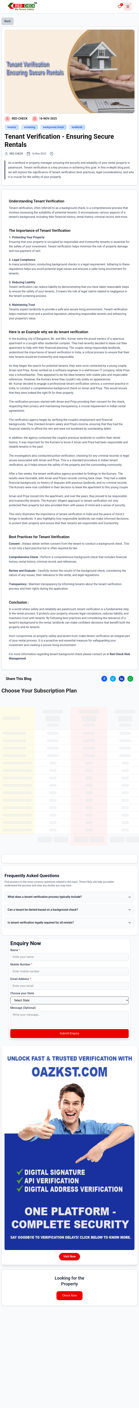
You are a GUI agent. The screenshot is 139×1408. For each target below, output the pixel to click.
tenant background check (66, 654)
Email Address (20, 979)
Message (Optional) (23, 1008)
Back (7, 21)
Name (15, 950)
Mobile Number (21, 964)
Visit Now (69, 1256)
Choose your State (22, 993)
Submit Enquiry (69, 1033)
